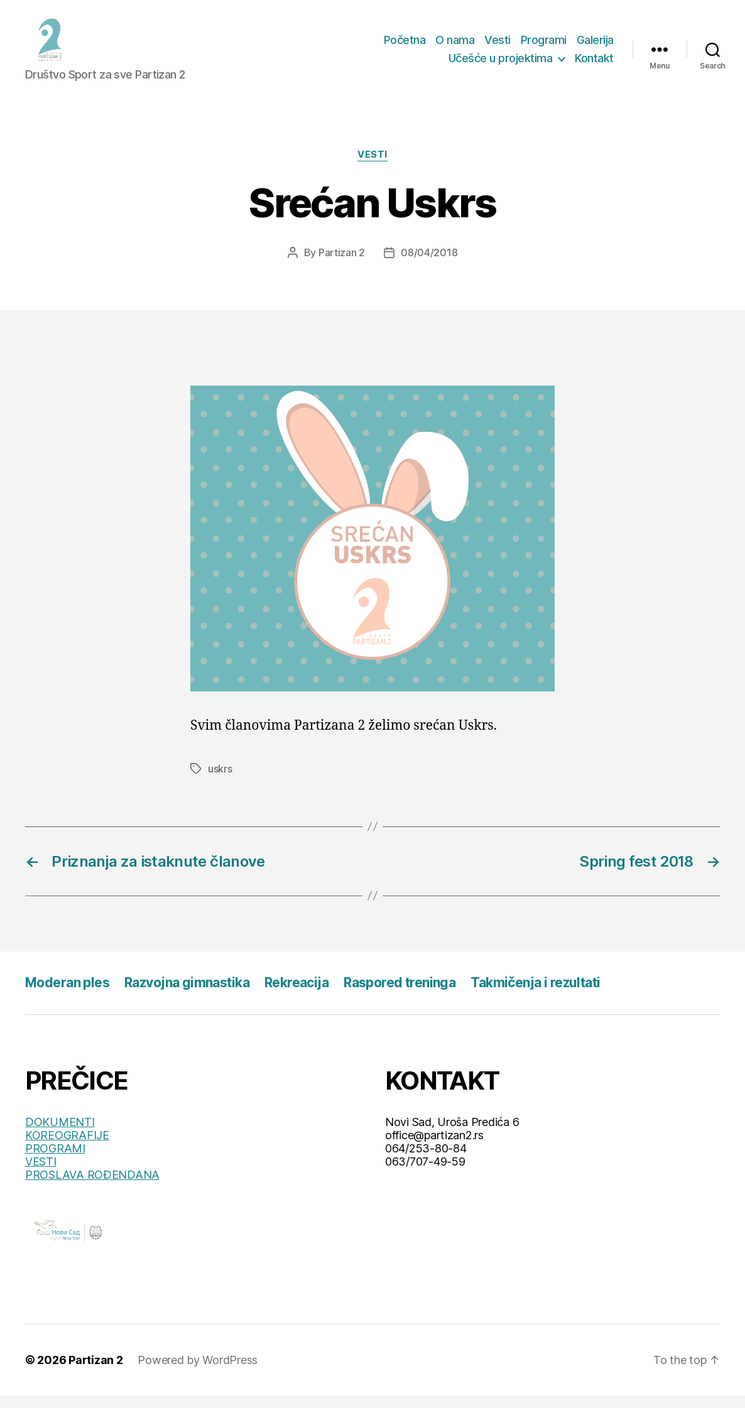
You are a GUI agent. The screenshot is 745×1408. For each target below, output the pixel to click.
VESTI (41, 1174)
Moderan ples (67, 995)
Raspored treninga (399, 995)
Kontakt (594, 64)
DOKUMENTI (60, 1134)
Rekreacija (296, 995)
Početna (405, 46)
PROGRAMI (55, 1160)
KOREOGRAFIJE (67, 1147)
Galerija (595, 46)
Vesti (497, 46)
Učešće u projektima (501, 64)
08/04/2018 (429, 265)
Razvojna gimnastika (186, 995)
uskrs (220, 781)
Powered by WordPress (198, 1372)
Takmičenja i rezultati (535, 995)
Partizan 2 (341, 265)
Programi (544, 46)
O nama (454, 46)
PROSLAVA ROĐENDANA (92, 1187)
